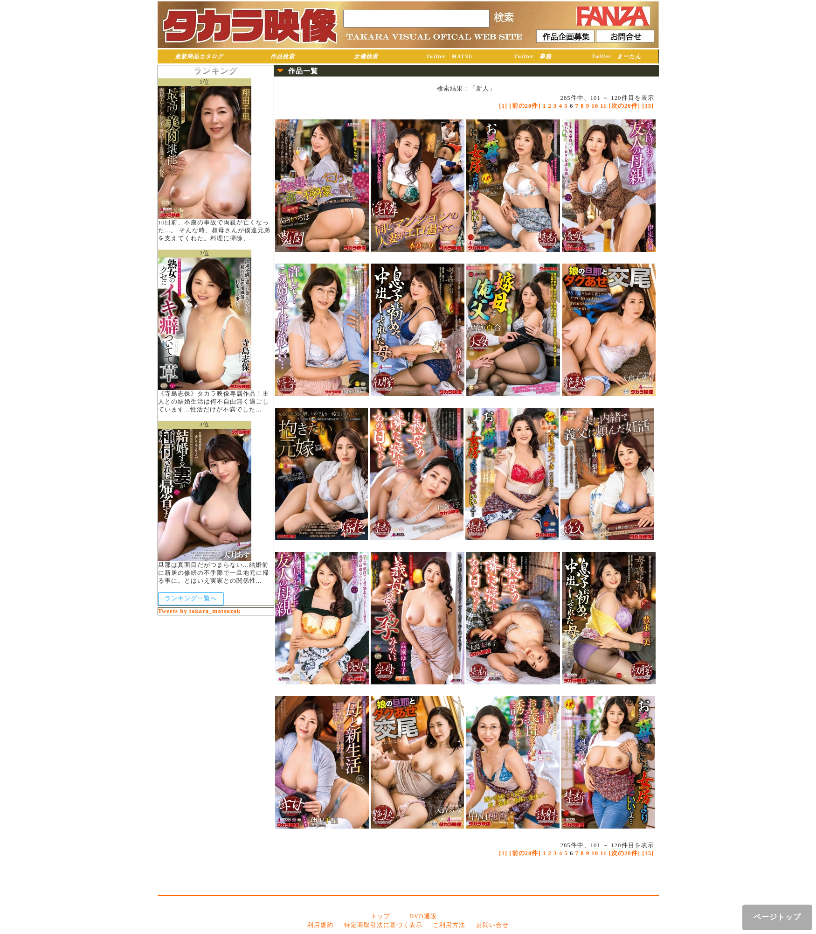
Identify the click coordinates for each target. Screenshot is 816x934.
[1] (503, 106)
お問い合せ (492, 925)
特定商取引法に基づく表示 (383, 925)
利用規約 (320, 925)
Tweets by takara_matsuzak (199, 611)
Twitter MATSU (449, 56)
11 (603, 106)
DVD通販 (423, 916)
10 (594, 106)
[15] (648, 106)
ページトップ (777, 917)
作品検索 (282, 56)
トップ (380, 916)
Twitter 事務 (533, 56)
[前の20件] (524, 106)
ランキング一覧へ (191, 598)
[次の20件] (624, 106)
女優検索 (366, 56)
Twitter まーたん (617, 56)
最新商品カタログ (199, 56)
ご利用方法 (449, 925)
